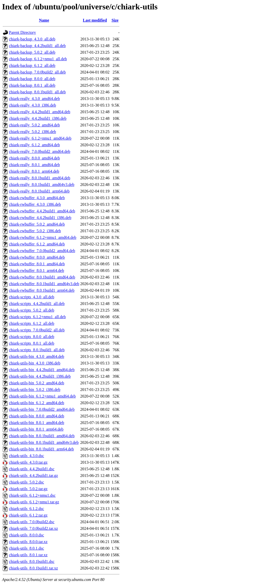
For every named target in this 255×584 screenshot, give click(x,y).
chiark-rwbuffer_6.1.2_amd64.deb (37, 244)
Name (44, 20)
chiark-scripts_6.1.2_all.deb (31, 323)
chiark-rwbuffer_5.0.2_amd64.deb (37, 224)
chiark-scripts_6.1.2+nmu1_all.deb (37, 317)
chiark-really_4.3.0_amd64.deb (34, 98)
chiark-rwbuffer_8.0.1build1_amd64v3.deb (44, 284)
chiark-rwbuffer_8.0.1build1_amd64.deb (42, 277)
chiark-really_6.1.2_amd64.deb (34, 145)
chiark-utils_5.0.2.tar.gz (28, 489)
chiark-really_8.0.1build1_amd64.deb (39, 178)
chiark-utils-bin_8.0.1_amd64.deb (36, 422)
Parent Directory (22, 32)
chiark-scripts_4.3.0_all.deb (31, 297)
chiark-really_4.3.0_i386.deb (32, 105)
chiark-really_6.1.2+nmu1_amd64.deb (40, 138)
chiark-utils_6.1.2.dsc (26, 508)
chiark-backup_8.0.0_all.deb (32, 79)
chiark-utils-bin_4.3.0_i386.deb (34, 363)
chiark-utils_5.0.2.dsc (26, 482)
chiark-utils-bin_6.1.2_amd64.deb (36, 403)
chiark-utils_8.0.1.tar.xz (28, 555)
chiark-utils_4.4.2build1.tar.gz (33, 475)
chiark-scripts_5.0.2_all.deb (31, 310)
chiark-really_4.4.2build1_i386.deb (37, 118)
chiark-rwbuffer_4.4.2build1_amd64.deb (42, 211)
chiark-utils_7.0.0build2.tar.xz (33, 528)
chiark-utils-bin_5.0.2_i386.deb (34, 389)
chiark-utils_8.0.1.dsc (26, 548)
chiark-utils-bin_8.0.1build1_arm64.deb (41, 449)
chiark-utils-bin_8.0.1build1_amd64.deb (41, 436)
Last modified (95, 20)
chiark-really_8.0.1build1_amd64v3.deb (41, 184)
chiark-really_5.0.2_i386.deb (32, 131)
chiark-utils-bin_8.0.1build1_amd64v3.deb (44, 442)
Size (115, 20)
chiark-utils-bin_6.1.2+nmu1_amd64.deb (42, 396)
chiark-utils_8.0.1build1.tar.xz (33, 568)
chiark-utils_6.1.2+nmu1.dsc (32, 495)
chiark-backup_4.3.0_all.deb (32, 39)
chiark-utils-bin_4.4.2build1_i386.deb (40, 376)
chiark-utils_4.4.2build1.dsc (31, 469)
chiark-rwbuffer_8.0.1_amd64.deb (37, 264)
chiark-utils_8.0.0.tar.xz (28, 541)
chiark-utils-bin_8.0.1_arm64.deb (36, 429)
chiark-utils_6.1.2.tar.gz (28, 515)
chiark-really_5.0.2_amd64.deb (34, 125)
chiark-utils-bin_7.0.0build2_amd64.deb (41, 409)
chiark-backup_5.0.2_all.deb (32, 52)
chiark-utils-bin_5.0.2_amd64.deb (36, 383)
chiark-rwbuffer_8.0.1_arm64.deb (36, 270)
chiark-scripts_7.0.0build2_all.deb (37, 330)
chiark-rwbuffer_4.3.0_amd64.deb (37, 198)
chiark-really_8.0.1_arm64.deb (34, 171)
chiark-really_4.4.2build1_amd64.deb (39, 112)
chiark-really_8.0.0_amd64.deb (34, 158)
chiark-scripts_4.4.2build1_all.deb (37, 303)
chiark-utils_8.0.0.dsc (26, 535)
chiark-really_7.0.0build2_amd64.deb (39, 151)
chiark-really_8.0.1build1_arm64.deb (39, 191)
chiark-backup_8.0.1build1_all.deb (37, 92)
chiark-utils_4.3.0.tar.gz (28, 462)
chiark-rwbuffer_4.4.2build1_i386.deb (40, 217)
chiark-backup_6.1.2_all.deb (32, 65)
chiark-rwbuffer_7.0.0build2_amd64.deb (42, 251)
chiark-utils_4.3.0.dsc (26, 456)
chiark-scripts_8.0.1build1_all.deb (37, 350)
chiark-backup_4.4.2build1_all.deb (37, 45)
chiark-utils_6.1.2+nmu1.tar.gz (34, 502)
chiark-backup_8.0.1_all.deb (32, 85)
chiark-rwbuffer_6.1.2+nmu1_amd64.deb (42, 237)
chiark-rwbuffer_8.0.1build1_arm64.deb (41, 290)
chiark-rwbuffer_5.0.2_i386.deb (35, 231)
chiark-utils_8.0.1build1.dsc (31, 561)
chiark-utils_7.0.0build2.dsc (31, 522)
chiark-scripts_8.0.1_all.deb (31, 343)
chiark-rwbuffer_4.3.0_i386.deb (35, 204)
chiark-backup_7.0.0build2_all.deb (37, 72)
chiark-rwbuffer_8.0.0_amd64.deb (37, 257)
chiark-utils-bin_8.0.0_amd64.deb (36, 416)
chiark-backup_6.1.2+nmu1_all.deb (38, 59)
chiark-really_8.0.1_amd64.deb (34, 165)
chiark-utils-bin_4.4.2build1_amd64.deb (41, 370)
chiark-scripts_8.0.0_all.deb (31, 336)
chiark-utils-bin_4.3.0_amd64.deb (36, 356)
